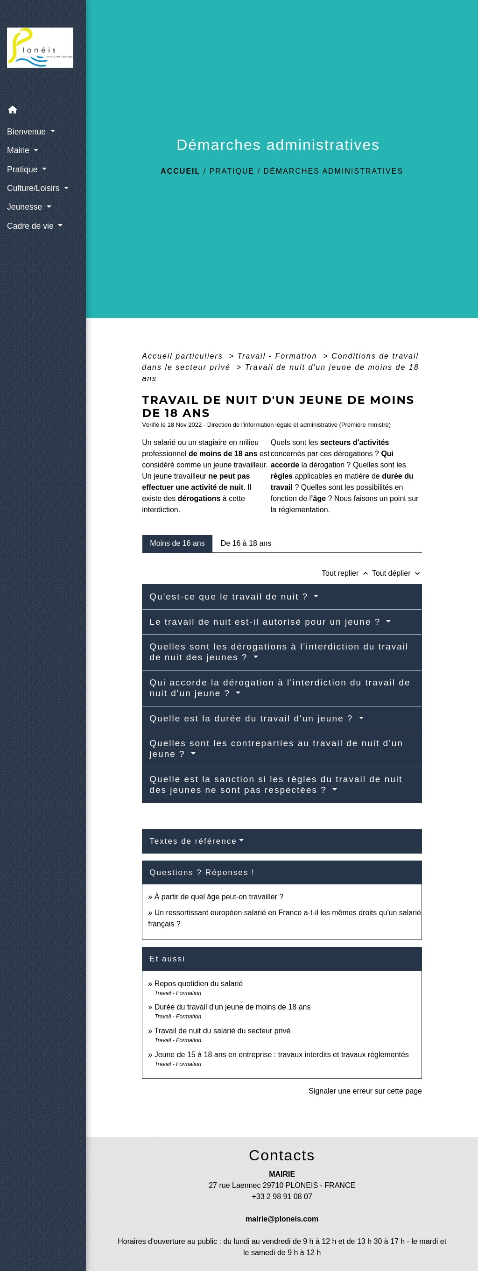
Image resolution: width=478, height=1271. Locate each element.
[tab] (177, 543)
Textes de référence (193, 841)
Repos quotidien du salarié (199, 984)
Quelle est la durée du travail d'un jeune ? (252, 718)
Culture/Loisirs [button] (34, 188)
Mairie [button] (19, 150)
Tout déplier (397, 573)
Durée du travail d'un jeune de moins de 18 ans (233, 1007)
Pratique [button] (23, 169)
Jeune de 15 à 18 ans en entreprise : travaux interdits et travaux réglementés (282, 1055)
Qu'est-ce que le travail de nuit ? (230, 596)
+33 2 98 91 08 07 (282, 1196)
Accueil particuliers (184, 356)
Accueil (180, 171)
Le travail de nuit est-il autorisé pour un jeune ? (266, 622)
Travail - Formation (278, 356)
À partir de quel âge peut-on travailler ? (219, 897)
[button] (43, 111)
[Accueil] (43, 50)
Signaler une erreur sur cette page (365, 1091)
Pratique (232, 171)
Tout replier (347, 573)
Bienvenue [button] (27, 131)
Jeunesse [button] (25, 207)
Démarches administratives (334, 171)
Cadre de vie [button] (31, 226)
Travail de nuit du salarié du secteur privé (222, 1031)
